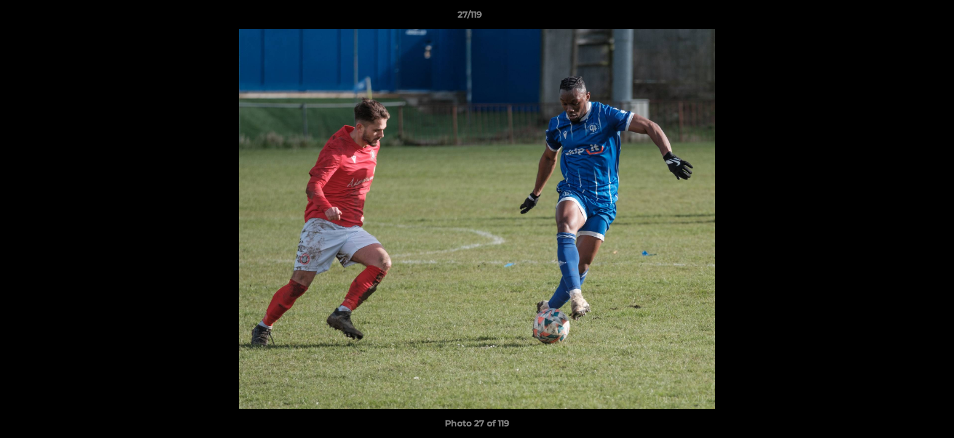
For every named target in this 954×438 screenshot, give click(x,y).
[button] (903, 17)
